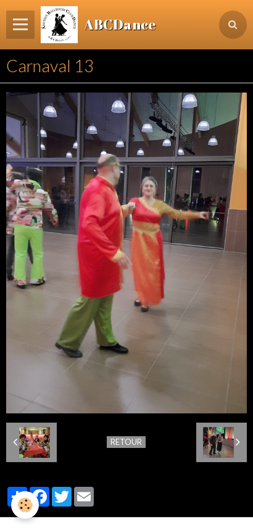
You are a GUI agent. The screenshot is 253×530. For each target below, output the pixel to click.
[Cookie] (25, 505)
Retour (126, 442)
